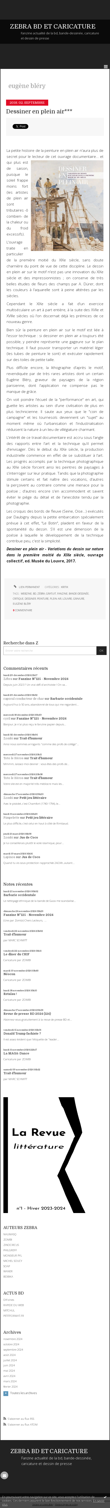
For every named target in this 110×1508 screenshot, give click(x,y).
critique (18, 598)
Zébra (7, 679)
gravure (78, 598)
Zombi (8, 738)
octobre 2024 (11, 1344)
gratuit (51, 593)
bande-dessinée (79, 593)
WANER (8, 1271)
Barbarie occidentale (66, 698)
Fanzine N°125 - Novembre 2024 (43, 679)
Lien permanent (26, 587)
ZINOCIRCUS (11, 1245)
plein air (55, 598)
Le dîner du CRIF (16, 954)
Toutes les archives (23, 1393)
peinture (43, 598)
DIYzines (8, 1300)
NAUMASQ (9, 1234)
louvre (67, 598)
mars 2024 (9, 1381)
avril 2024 (9, 1376)
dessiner (30, 598)
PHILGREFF (10, 1250)
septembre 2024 (13, 1349)
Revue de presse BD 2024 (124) (27, 1013)
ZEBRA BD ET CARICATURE (52, 26)
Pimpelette (11, 817)
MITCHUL (9, 1310)
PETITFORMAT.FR (13, 1315)
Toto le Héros (13, 758)
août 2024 (9, 1355)
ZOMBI (7, 1239)
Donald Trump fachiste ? (22, 1033)
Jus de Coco (28, 837)
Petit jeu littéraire (33, 798)
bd (34, 593)
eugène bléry (22, 603)
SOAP (6, 1266)
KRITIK (64, 587)
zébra (41, 593)
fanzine (62, 593)
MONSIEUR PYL (12, 1255)
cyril (6, 718)
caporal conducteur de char (23, 698)
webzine (26, 593)
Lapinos (9, 857)
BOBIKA (8, 1276)
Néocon (9, 974)
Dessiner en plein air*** (39, 111)
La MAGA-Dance (16, 1053)
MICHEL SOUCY (12, 1261)
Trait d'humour (30, 738)
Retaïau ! (10, 994)
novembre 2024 (12, 1339)
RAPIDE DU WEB (13, 1305)
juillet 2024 (10, 1360)
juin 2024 (9, 1365)
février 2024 (10, 1386)
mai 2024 (9, 1370)
